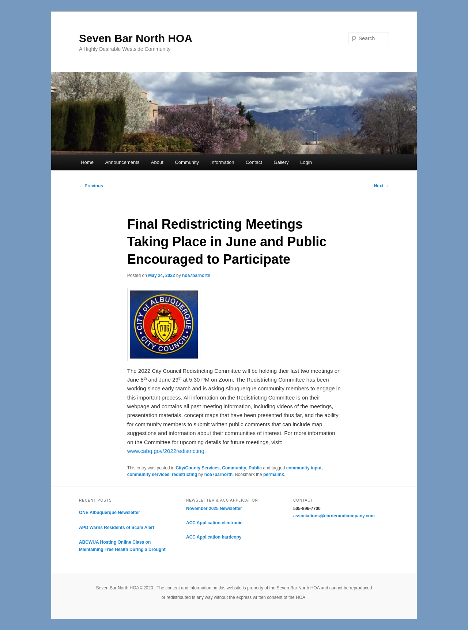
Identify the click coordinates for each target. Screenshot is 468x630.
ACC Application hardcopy (214, 537)
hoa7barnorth (196, 275)
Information (222, 162)
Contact (254, 162)
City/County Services (198, 467)
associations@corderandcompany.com (334, 515)
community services (148, 474)
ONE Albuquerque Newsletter (109, 512)
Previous (91, 185)
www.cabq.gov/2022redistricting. (166, 451)
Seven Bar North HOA (135, 38)
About (157, 162)
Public (255, 467)
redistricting (184, 474)
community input (304, 467)
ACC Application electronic (214, 522)
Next (381, 185)
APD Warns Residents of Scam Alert (116, 527)
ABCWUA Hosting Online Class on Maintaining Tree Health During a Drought (122, 546)
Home (87, 162)
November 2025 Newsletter (214, 508)
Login (306, 162)
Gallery (280, 162)
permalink (273, 474)
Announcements (122, 162)
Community (187, 162)
